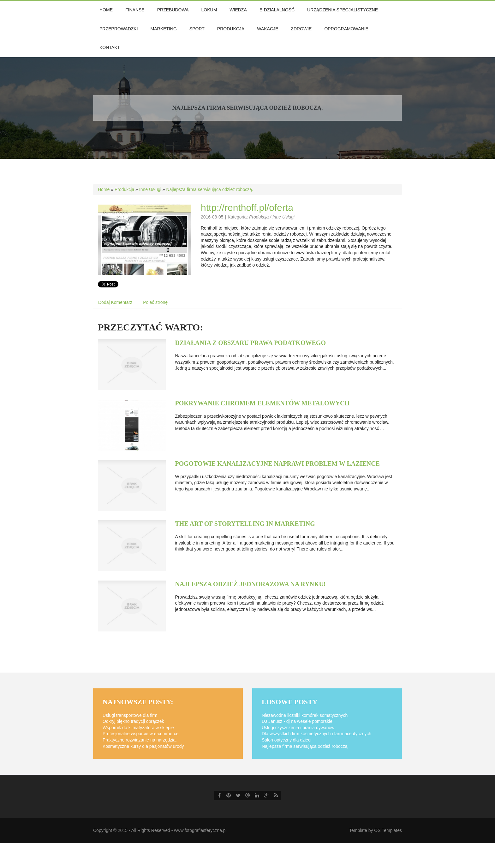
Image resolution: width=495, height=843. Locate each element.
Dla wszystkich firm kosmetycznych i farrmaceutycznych (316, 733)
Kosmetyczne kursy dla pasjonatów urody (143, 746)
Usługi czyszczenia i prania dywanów (298, 727)
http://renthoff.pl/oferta (247, 207)
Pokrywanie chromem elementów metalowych (262, 403)
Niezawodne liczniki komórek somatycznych (305, 715)
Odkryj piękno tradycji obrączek (133, 721)
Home (104, 189)
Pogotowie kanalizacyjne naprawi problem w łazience (277, 463)
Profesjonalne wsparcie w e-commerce (140, 733)
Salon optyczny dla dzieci (286, 739)
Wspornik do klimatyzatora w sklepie (138, 727)
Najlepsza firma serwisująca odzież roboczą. (209, 189)
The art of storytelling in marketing (245, 523)
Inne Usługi (150, 189)
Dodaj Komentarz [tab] (115, 302)
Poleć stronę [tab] (155, 302)
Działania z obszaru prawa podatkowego (250, 342)
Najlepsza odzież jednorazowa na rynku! (250, 584)
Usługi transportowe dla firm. (130, 715)
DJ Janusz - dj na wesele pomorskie (297, 721)
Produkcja (124, 189)
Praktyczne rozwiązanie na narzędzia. (140, 739)
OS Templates (388, 830)
